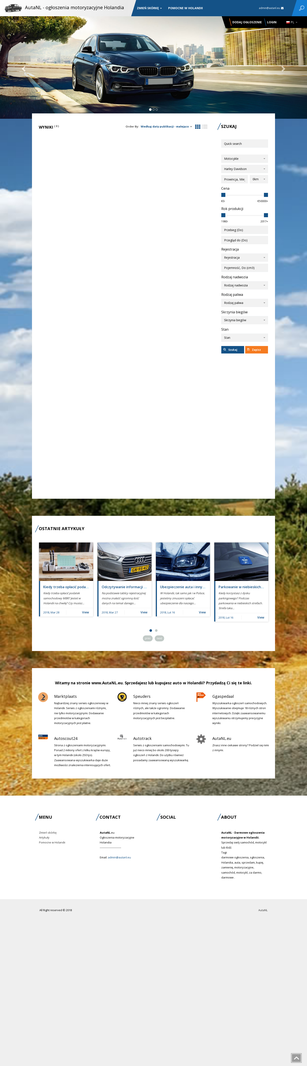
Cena (225, 188)
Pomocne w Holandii (185, 8)
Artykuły (44, 837)
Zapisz (254, 350)
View (85, 612)
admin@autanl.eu (271, 8)
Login (272, 22)
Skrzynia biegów (234, 312)
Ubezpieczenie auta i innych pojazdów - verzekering (203, 587)
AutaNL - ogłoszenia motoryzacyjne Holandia (74, 7)
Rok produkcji (232, 208)
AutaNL (263, 910)
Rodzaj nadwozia (234, 277)
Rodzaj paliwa (232, 294)
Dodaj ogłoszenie (247, 22)
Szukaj (230, 350)
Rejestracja (230, 249)
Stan (225, 329)
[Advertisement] (244, 426)
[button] (23, 67)
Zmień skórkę (149, 8)
